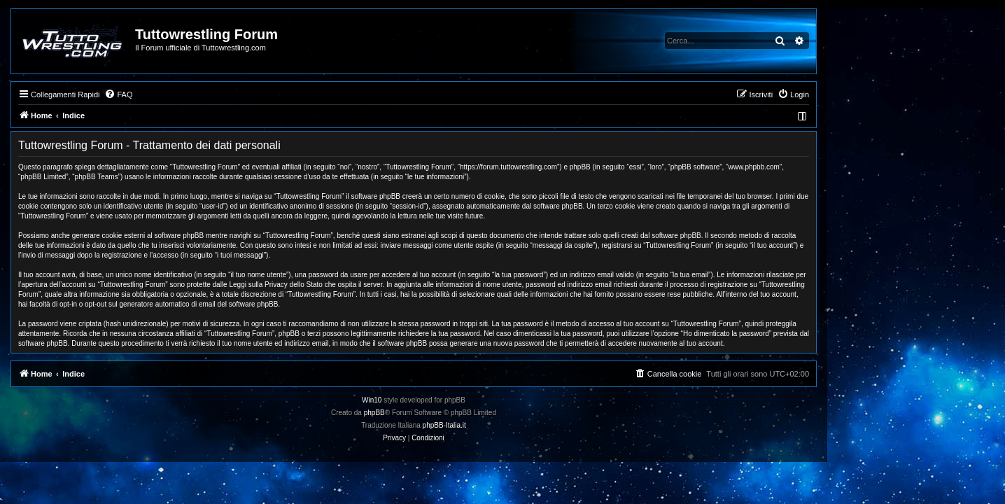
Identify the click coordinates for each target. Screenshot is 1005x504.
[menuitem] (207, 94)
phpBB (463, 412)
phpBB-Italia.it (533, 425)
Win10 (460, 400)
